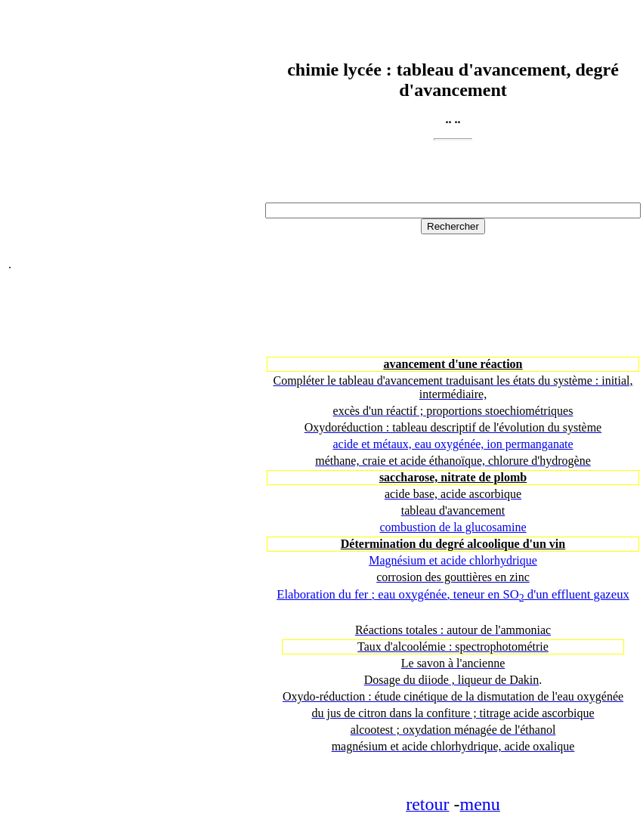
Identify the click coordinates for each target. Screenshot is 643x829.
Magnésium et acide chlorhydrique (453, 560)
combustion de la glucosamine (452, 527)
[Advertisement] (135, 140)
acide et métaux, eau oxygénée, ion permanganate (452, 444)
